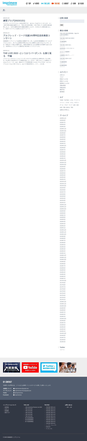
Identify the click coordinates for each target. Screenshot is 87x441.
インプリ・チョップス (51, 425)
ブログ (61, 77)
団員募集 (7, 410)
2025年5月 (63, 124)
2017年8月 (63, 284)
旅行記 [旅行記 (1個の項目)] (68, 107)
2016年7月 (63, 312)
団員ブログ (7, 412)
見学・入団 (69, 407)
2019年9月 (63, 236)
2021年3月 (63, 200)
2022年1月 (63, 179)
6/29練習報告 (63, 65)
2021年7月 (63, 192)
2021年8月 (63, 190)
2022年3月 (63, 177)
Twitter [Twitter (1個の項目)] (61, 100)
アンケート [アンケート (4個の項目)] (77, 100)
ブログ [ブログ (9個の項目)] (66, 105)
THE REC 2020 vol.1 (50, 419)
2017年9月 (63, 282)
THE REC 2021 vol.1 (50, 416)
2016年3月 (63, 314)
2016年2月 (63, 316)
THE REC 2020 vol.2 (50, 418)
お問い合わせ (68, 405)
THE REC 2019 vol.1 (50, 423)
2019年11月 (63, 232)
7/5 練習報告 (63, 41)
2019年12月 (63, 230)
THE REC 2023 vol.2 (50, 409)
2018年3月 (63, 274)
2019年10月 (63, 234)
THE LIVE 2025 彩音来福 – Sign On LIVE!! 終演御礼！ (69, 34)
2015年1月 (63, 331)
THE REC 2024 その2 (65, 58)
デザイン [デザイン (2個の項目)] (76, 102)
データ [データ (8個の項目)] (61, 105)
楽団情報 (7, 407)
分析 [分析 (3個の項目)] (77, 105)
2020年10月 (63, 209)
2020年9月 (63, 211)
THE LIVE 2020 (28, 414)
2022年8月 (63, 168)
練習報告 (62, 91)
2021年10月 (63, 185)
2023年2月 (63, 156)
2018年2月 (63, 276)
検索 (61, 25)
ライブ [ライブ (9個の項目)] (70, 105)
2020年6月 (63, 217)
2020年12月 (63, 204)
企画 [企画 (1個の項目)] (74, 105)
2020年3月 (63, 223)
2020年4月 (63, 221)
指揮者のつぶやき (64, 83)
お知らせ (62, 75)
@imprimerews (19, 392)
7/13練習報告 (63, 62)
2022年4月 (63, 175)
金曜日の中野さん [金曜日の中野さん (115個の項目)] (64, 110)
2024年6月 (63, 137)
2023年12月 (63, 145)
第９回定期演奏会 (29, 418)
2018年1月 (63, 278)
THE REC (47, 405)
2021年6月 (63, 194)
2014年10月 (63, 333)
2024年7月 (63, 135)
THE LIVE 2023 (28, 409)
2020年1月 (63, 227)
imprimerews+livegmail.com (23, 390)
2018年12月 (63, 255)
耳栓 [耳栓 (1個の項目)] (72, 107)
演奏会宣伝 (63, 87)
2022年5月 (63, 173)
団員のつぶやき (64, 79)
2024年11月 (63, 128)
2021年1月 (63, 202)
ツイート (62, 349)
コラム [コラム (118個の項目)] (71, 102)
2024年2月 (63, 141)
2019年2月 (63, 251)
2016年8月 (63, 310)
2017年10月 (63, 280)
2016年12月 (63, 301)
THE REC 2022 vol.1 (50, 412)
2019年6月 (63, 242)
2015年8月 (63, 320)
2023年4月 (63, 154)
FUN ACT (48, 426)
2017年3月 (63, 295)
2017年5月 (63, 291)
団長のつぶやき (64, 81)
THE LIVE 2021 (28, 412)
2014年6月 (63, 339)
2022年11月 (63, 162)
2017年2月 (63, 297)
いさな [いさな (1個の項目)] (71, 100)
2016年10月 (63, 306)
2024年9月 (63, 133)
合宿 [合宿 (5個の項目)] (61, 107)
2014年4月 (63, 341)
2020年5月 (63, 219)
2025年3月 (63, 126)
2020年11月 (63, 206)
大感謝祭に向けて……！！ (67, 55)
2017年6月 (63, 289)
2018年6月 (63, 268)
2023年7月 (63, 149)
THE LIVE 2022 (28, 410)
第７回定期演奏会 (29, 421)
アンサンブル (49, 428)
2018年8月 (63, 263)
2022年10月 (63, 164)
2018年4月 (63, 272)
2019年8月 (63, 238)
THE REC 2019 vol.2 (50, 421)
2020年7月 (63, 215)
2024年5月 (63, 139)
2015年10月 (63, 318)
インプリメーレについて (9, 405)
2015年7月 (63, 322)
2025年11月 (63, 118)
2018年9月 (63, 261)
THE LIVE (26, 405)
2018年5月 (63, 270)
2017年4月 (63, 293)
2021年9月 (63, 187)
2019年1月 (63, 253)
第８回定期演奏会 (29, 419)
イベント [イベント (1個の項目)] (62, 102)
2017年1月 (63, 299)
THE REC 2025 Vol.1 (65, 45)
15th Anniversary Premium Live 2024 (33, 407)
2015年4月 (63, 327)
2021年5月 (63, 196)
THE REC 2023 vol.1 (50, 410)
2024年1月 (63, 143)
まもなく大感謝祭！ (65, 51)
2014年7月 (63, 337)
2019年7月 (63, 240)
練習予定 (62, 89)
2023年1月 (63, 158)
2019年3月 (63, 249)
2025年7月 (63, 122)
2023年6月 (63, 152)
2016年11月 (63, 303)
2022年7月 (63, 171)
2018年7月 (63, 266)
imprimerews (18, 395)
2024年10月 (63, 131)
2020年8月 (63, 213)
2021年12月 (63, 181)
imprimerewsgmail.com (22, 388)
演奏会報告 (63, 85)
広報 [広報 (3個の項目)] (64, 107)
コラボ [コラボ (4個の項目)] (67, 102)
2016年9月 (63, 308)
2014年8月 (63, 335)
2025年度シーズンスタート (67, 48)
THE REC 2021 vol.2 (50, 414)
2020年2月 (63, 225)
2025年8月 (63, 120)
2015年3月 (63, 329)
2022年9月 (63, 166)
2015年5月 (63, 325)
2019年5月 (63, 244)
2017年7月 (63, 287)
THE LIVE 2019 (28, 416)
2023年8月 (63, 147)
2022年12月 (63, 160)
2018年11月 (63, 257)
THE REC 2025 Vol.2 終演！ (67, 38)
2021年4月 (63, 198)
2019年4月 (63, 247)
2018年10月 (63, 259)
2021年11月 (63, 183)
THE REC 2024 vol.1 (50, 407)
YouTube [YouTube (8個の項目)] (66, 100)
